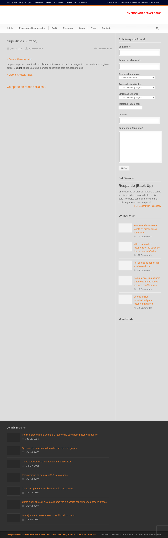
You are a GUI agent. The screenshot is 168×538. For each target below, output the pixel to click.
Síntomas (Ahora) (140, 96)
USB (59, 535)
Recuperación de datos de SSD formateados (45, 475)
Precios (49, 2)
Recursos (68, 28)
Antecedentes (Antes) (140, 86)
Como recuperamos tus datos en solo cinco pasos (47, 488)
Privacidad (58, 2)
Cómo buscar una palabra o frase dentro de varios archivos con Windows (147, 281)
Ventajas (27, 2)
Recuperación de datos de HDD (20, 535)
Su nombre (140, 50)
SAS (84, 535)
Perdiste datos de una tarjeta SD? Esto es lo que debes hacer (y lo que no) (60, 434)
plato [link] (43, 64)
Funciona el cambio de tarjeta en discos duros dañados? (145, 229)
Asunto (140, 118)
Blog (93, 28)
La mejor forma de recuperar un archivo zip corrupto (48, 515)
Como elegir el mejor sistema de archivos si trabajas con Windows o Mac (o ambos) (64, 502)
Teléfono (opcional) (130, 106)
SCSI (78, 535)
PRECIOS (92, 535)
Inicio (9, 2)
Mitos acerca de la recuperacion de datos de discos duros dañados (147, 247)
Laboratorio (38, 2)
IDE (48, 535)
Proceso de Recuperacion (32, 28)
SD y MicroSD (69, 535)
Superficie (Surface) (22, 41)
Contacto (83, 2)
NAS (43, 535)
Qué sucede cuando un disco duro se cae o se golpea (49, 448)
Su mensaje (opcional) (140, 144)
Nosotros (17, 2)
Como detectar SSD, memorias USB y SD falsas (46, 461)
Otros (82, 28)
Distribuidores (71, 2)
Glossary (156, 206)
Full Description (142, 206)
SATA (53, 535)
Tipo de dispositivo (140, 76)
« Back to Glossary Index (19, 59)
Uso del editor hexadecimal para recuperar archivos (143, 300)
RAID (54, 28)
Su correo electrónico (140, 64)
